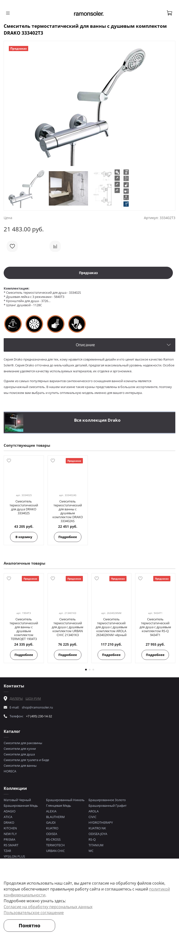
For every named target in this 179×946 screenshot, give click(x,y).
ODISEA (51, 834)
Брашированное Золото (107, 800)
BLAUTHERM (55, 817)
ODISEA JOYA (98, 834)
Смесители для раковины (23, 743)
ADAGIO (9, 811)
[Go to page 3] (93, 669)
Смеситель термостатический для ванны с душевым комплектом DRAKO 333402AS (67, 511)
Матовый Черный (17, 800)
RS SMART (11, 845)
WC (91, 851)
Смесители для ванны (20, 765)
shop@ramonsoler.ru (37, 707)
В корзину (23, 537)
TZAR (7, 851)
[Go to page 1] (86, 669)
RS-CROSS (53, 839)
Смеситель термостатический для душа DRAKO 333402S (24, 507)
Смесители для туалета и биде (26, 760)
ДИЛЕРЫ (16, 698)
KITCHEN (10, 828)
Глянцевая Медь (58, 805)
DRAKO (9, 822)
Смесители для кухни (20, 748)
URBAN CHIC (55, 851)
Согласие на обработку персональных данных (48, 906)
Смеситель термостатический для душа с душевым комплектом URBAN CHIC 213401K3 (67, 627)
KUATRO (52, 828)
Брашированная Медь (21, 805)
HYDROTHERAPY (101, 822)
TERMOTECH (55, 845)
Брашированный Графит (108, 805)
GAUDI (51, 822)
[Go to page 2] (89, 669)
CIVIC (92, 817)
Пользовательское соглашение (34, 912)
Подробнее (67, 537)
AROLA (94, 811)
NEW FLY (10, 834)
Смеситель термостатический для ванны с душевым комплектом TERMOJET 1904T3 (24, 629)
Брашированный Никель (65, 800)
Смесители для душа (19, 754)
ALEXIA (51, 811)
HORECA (10, 771)
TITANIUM (96, 845)
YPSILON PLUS (14, 856)
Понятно (29, 925)
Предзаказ (88, 272)
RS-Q (92, 839)
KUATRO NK (97, 828)
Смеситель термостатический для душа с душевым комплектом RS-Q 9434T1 (155, 627)
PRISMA (9, 839)
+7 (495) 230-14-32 (39, 716)
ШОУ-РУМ (33, 698)
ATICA (8, 817)
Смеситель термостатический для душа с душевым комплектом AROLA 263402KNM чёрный (111, 627)
